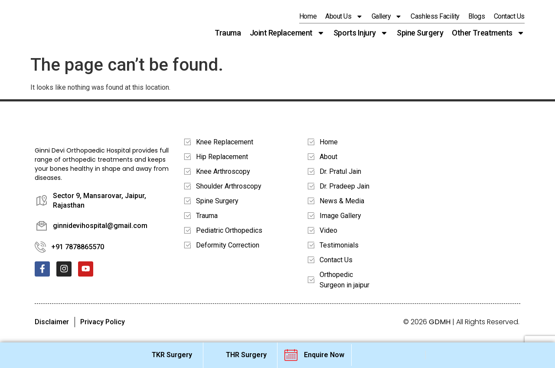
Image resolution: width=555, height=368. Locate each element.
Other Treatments (488, 33)
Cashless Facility (435, 16)
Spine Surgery (420, 32)
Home (308, 16)
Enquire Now (324, 355)
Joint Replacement (287, 33)
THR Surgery (246, 355)
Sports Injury (360, 33)
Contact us (509, 16)
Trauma (228, 32)
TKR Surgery (172, 355)
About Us (343, 16)
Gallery (387, 16)
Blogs (476, 16)
